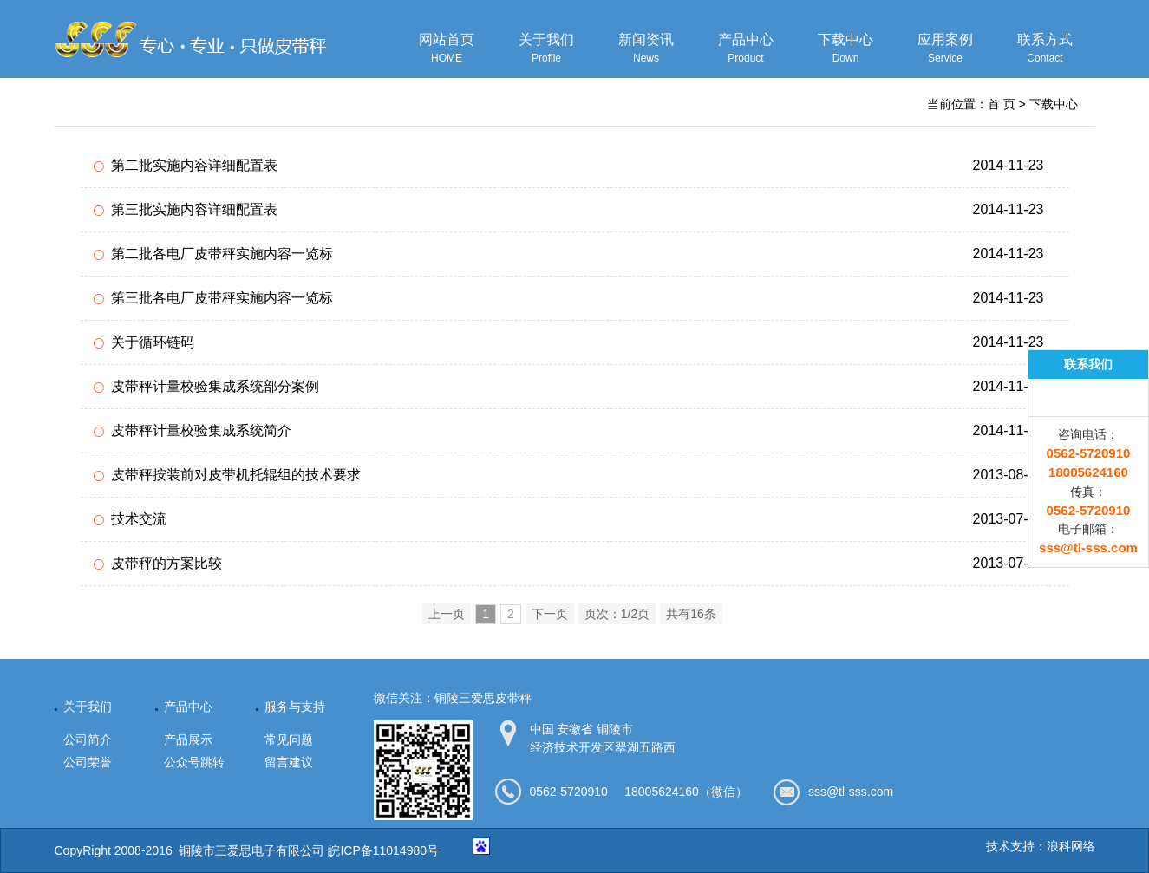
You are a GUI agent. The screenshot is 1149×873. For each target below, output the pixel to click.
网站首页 (447, 49)
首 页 (1001, 104)
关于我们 (547, 49)
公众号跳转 (194, 762)
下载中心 (846, 49)
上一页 (446, 614)
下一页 (550, 614)
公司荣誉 (87, 762)
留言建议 (288, 762)
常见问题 (288, 739)
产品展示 (188, 739)
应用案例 (946, 49)
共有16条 (691, 614)
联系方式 (1045, 49)
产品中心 (746, 49)
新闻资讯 (646, 49)
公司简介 (87, 739)
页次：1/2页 (617, 614)
